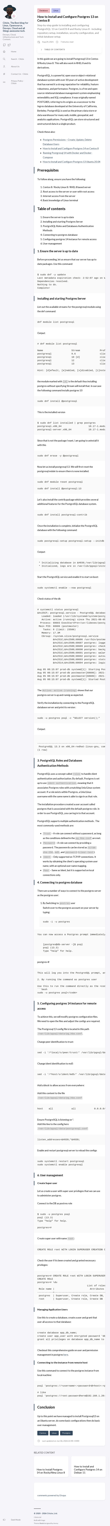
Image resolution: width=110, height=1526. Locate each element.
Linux (56, 10)
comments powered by (51, 1495)
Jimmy (55, 1523)
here (65, 1354)
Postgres (66, 1433)
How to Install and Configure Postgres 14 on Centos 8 (71, 148)
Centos (43, 1433)
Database (44, 10)
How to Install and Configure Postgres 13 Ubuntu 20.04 (71, 161)
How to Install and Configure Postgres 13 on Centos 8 (67, 18)
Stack (42, 1523)
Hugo (43, 1520)
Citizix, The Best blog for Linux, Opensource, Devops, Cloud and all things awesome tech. (15, 26)
